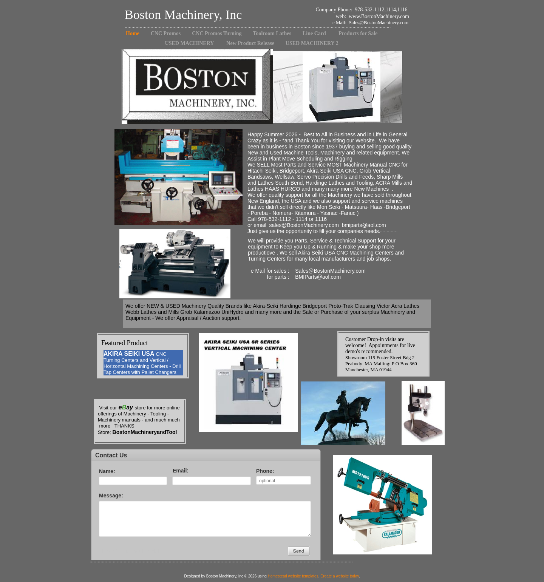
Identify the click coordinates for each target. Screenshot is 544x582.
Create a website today (339, 576)
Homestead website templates (293, 576)
